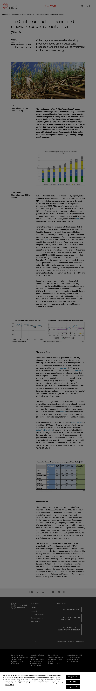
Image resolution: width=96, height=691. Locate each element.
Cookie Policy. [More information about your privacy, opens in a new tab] (9, 685)
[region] (48, 681)
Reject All (72, 682)
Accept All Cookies (72, 687)
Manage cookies (73, 677)
